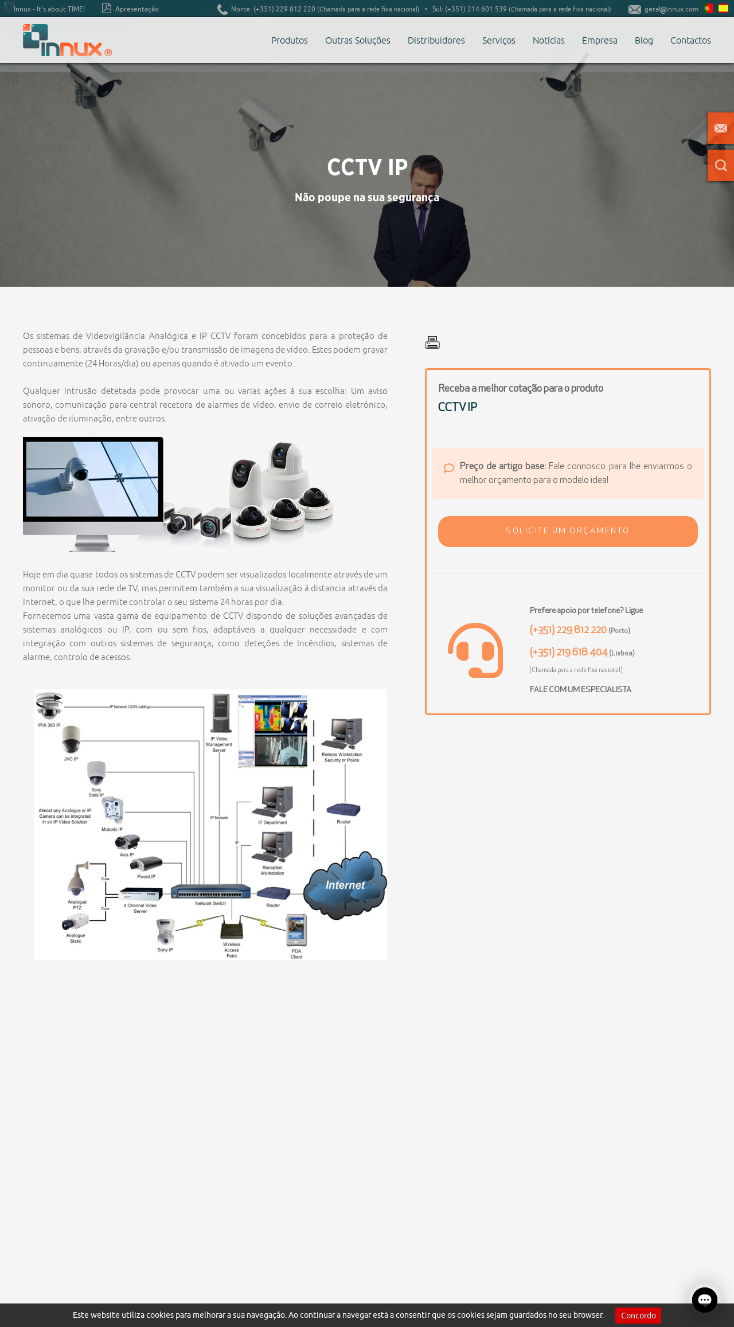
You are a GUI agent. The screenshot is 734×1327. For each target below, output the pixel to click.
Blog (644, 40)
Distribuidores (436, 40)
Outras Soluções (358, 40)
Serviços (499, 40)
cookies (160, 1315)
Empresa (600, 40)
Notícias (549, 40)
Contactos (690, 40)
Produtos (289, 40)
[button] (568, 531)
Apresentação (130, 8)
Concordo (638, 1315)
